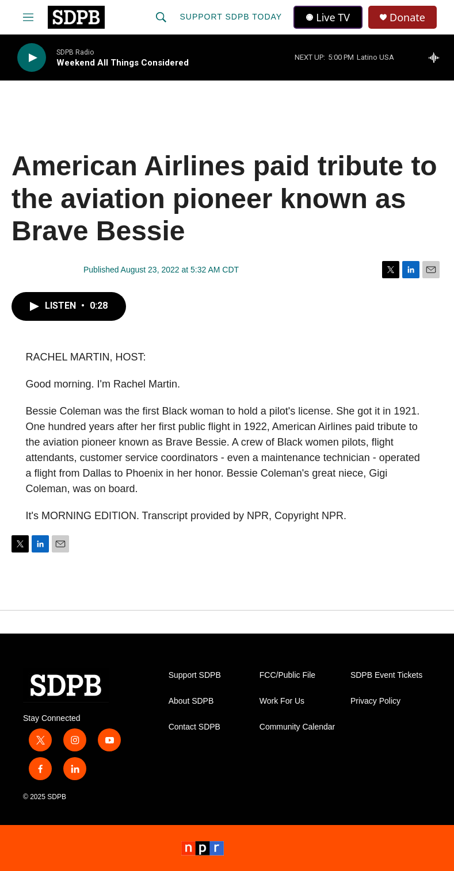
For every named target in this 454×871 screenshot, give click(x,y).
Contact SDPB (194, 727)
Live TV (328, 17)
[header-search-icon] (161, 17)
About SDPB (191, 701)
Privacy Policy (375, 701)
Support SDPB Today (231, 16)
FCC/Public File (287, 675)
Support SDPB (195, 675)
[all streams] (437, 57)
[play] (31, 57)
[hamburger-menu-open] (28, 17)
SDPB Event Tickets (386, 675)
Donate (407, 17)
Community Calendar (297, 727)
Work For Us (282, 701)
